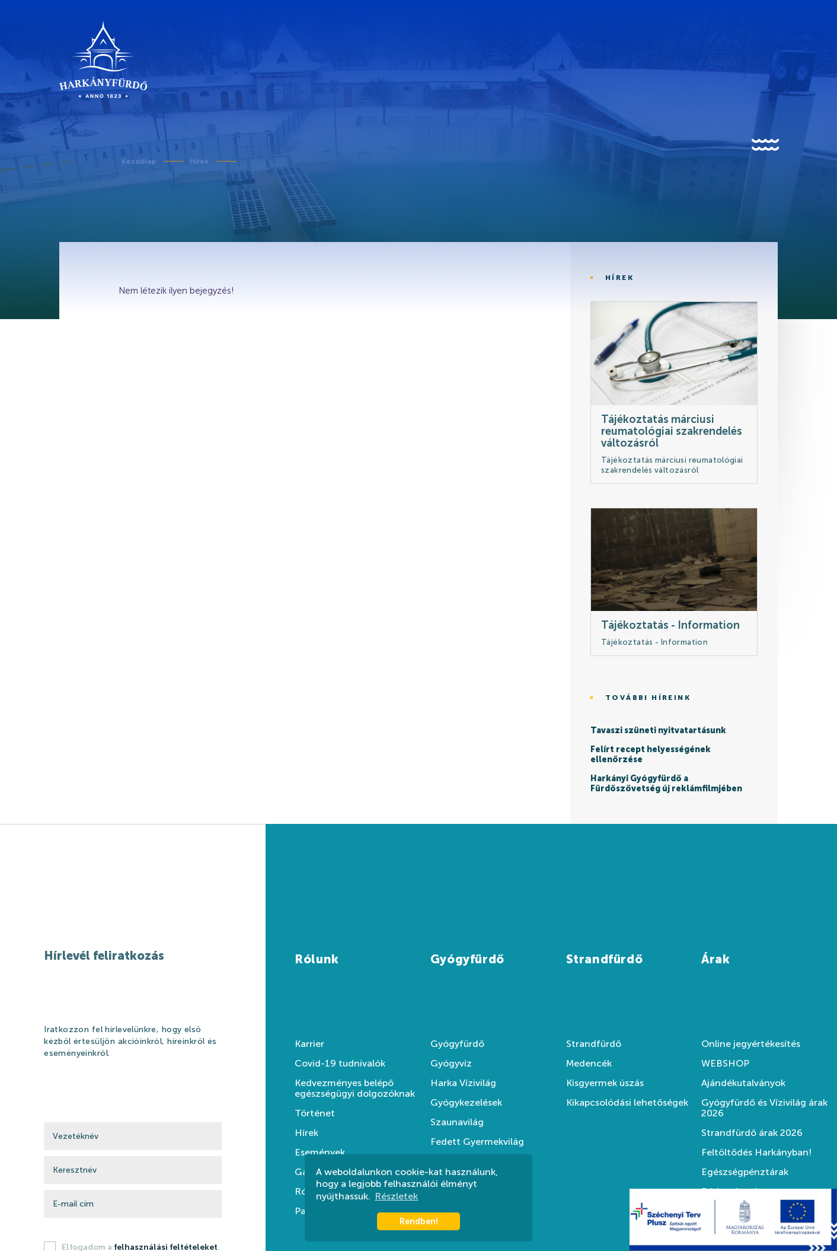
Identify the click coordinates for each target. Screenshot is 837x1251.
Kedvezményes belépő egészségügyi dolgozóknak (355, 1088)
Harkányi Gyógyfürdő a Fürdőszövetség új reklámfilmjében (666, 784)
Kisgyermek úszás (605, 1083)
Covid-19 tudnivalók (340, 1063)
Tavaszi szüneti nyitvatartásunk (658, 731)
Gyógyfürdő (457, 1044)
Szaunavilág (457, 1122)
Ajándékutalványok (743, 1083)
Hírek (199, 161)
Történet (315, 1113)
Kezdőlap (139, 161)
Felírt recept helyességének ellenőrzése (650, 755)
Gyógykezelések (466, 1102)
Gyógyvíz (451, 1063)
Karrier (309, 1044)
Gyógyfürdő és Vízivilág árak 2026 (764, 1108)
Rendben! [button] (419, 1221)
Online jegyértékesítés (750, 1044)
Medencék (589, 1063)
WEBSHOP (725, 1063)
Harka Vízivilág (463, 1083)
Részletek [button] (396, 1196)
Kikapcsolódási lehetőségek (627, 1102)
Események (320, 1152)
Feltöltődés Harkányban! (756, 1152)
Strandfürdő (593, 1044)
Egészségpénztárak (744, 1172)
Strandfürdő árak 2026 (752, 1133)
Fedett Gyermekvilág (477, 1142)
